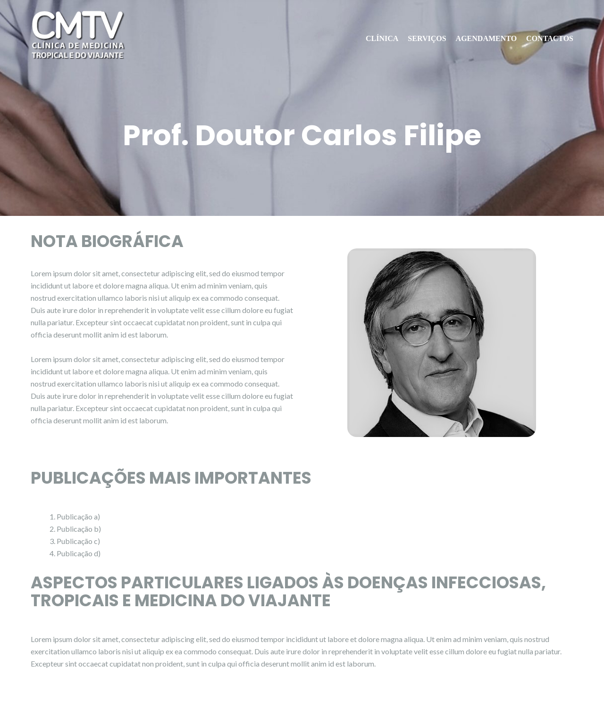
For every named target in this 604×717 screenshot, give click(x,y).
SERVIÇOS (427, 38)
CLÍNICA (382, 38)
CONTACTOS (549, 38)
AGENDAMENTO (486, 38)
